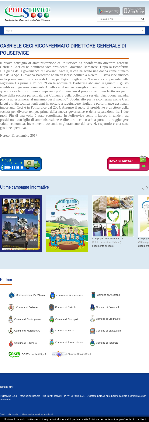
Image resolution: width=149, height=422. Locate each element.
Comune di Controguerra (24, 319)
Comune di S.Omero (22, 343)
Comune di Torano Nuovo (66, 342)
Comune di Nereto (62, 330)
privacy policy (35, 414)
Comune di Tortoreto (104, 342)
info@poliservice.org (29, 396)
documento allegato (102, 245)
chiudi (142, 419)
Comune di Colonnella (105, 307)
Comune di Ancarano (105, 294)
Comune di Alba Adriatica (67, 295)
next (147, 188)
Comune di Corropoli (63, 319)
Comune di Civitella (62, 307)
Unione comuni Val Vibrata (26, 295)
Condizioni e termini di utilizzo (13, 414)
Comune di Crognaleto (105, 318)
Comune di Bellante (23, 307)
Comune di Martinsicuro (24, 330)
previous (143, 188)
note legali (48, 414)
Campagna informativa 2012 (107, 238)
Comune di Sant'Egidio (105, 330)
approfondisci (125, 419)
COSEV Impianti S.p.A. (27, 354)
